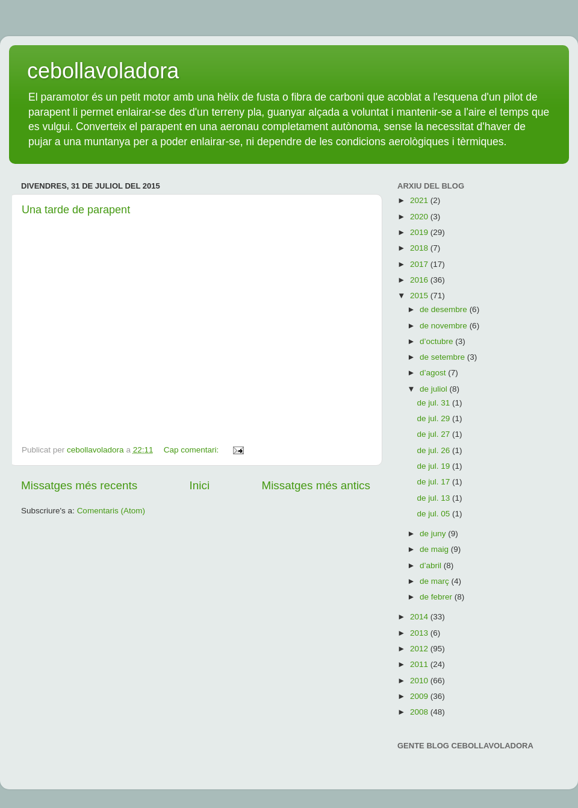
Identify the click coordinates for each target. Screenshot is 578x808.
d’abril (432, 565)
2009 (420, 696)
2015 (420, 295)
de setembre (443, 357)
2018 (420, 247)
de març (436, 581)
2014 (420, 616)
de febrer (437, 596)
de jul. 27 (434, 434)
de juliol (435, 388)
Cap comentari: (192, 449)
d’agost (434, 372)
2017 (420, 264)
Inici (200, 485)
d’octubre (437, 341)
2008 (420, 711)
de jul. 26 (434, 450)
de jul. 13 (434, 498)
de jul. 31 (434, 402)
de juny (434, 533)
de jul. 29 (434, 418)
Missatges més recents (79, 485)
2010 (420, 680)
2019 (420, 232)
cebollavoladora (103, 70)
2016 (420, 279)
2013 (420, 632)
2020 (420, 216)
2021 (420, 200)
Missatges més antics (315, 485)
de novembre (445, 325)
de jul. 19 (434, 466)
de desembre (445, 309)
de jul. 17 (434, 481)
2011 (420, 664)
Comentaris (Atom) (111, 510)
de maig (435, 549)
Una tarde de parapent (76, 210)
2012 (420, 648)
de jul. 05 (434, 513)
